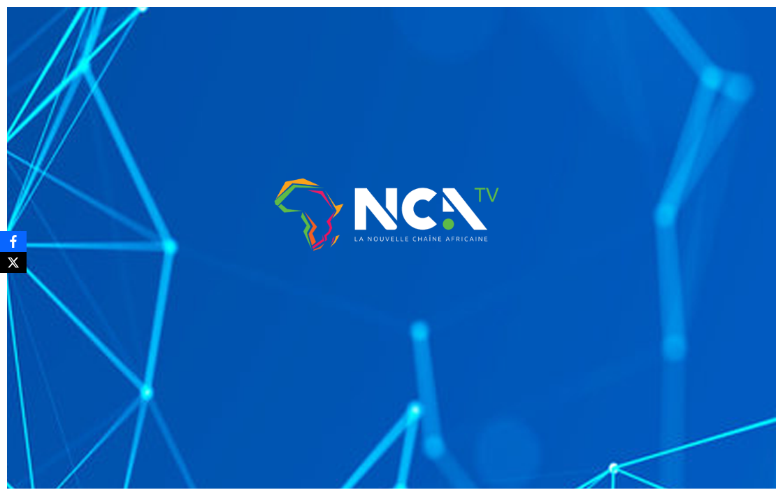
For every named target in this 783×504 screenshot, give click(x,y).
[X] (13, 262)
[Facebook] (13, 241)
